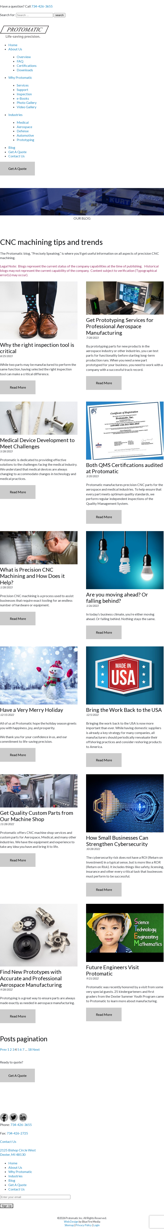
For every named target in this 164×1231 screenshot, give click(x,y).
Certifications (27, 65)
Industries (15, 115)
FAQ (20, 61)
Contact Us (16, 156)
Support (22, 90)
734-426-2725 (17, 1133)
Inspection (24, 94)
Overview (24, 57)
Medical (23, 122)
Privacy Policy (84, 1225)
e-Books (23, 98)
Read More (18, 387)
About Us (15, 49)
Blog (11, 147)
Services (23, 85)
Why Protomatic (20, 77)
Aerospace (24, 127)
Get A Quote (17, 152)
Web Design (71, 1221)
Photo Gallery (27, 102)
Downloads (25, 70)
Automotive (25, 135)
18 (30, 1049)
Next (36, 1049)
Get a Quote (17, 168)
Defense (23, 131)
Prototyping (25, 140)
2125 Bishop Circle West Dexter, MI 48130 (18, 1152)
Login (96, 1225)
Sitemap (69, 1225)
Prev (3, 1049)
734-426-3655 (42, 6)
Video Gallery (26, 107)
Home (12, 45)
